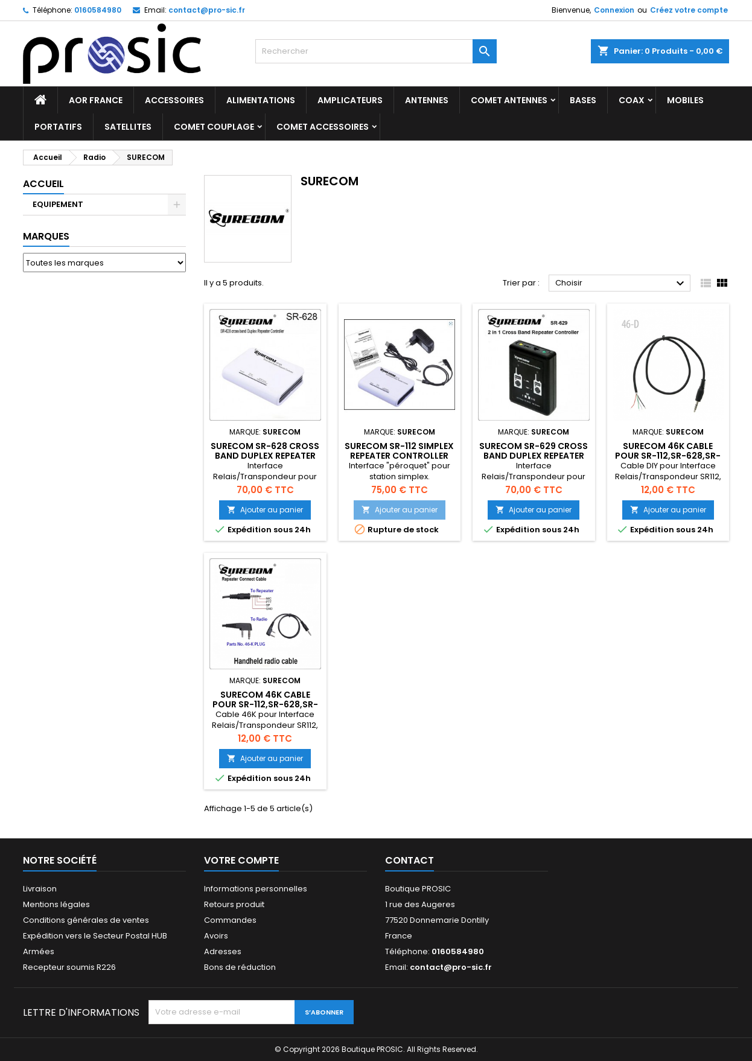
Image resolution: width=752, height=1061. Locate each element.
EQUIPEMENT (58, 204)
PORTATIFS (58, 127)
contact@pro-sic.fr (206, 10)
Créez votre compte (689, 10)
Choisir (621, 283)
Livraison (40, 888)
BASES (583, 100)
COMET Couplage (214, 127)
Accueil (43, 184)
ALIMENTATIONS (260, 100)
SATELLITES (127, 127)
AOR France (96, 100)
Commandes (230, 920)
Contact (409, 860)
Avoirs (216, 936)
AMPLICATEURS (350, 100)
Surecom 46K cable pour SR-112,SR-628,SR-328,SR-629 (668, 455)
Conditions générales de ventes (86, 920)
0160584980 (97, 10)
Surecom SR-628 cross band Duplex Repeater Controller (265, 455)
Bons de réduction (240, 967)
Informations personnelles (255, 888)
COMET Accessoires (322, 127)
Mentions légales (56, 904)
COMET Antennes (509, 100)
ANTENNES (426, 100)
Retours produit (234, 904)
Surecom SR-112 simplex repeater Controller (399, 451)
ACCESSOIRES (174, 100)
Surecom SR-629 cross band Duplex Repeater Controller (533, 455)
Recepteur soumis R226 (69, 967)
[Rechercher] (376, 51)
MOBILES (685, 100)
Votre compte (241, 860)
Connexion (614, 10)
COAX (632, 100)
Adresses (222, 951)
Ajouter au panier (265, 510)
